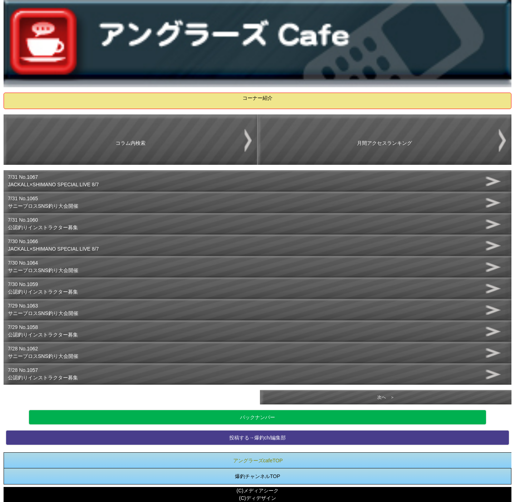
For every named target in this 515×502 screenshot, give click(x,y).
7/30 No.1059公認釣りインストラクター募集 (43, 288)
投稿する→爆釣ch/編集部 (257, 438)
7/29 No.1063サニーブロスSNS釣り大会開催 (43, 309)
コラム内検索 (131, 143)
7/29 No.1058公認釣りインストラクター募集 (43, 331)
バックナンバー (257, 417)
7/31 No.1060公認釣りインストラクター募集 (43, 223)
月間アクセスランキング (384, 143)
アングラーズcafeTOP (258, 460)
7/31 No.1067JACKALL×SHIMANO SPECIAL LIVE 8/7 (53, 180)
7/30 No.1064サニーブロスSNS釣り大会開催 (43, 266)
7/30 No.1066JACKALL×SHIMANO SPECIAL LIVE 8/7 (53, 245)
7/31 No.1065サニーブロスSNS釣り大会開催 (43, 202)
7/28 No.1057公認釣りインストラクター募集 (43, 373)
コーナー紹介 (257, 98)
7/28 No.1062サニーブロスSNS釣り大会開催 (43, 352)
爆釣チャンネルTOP (257, 476)
